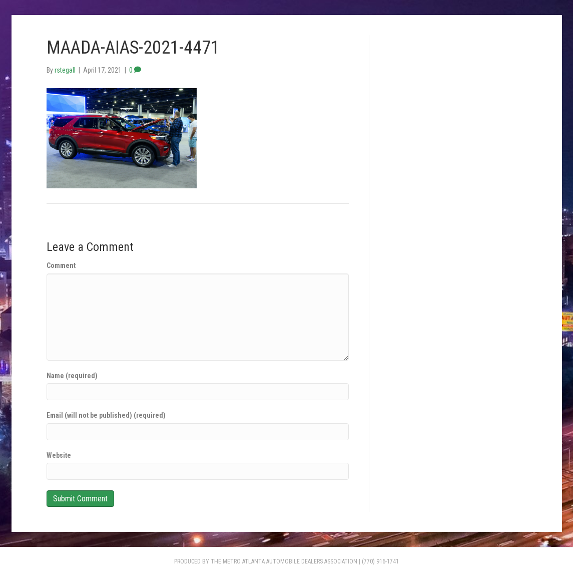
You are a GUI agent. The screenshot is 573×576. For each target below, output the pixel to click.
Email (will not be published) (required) (106, 415)
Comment (61, 265)
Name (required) (72, 376)
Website (59, 455)
